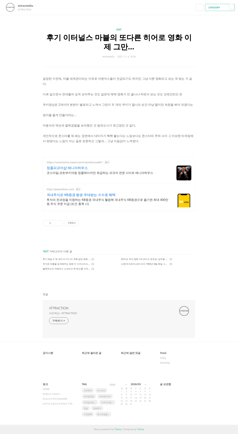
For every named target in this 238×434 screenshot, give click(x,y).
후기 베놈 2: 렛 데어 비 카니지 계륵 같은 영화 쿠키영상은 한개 (66, 259)
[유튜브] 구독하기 (51, 394)
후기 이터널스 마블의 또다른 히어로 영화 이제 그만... (119, 42)
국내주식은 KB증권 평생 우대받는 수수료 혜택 (81, 194)
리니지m (101, 390)
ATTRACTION (58, 308)
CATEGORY (220, 7)
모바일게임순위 (91, 402)
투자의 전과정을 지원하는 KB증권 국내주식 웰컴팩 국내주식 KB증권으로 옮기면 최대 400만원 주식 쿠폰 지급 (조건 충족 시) (107, 202)
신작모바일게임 (108, 402)
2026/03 (136, 384)
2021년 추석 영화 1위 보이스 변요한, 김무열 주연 (144, 259)
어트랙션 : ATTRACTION (63, 313)
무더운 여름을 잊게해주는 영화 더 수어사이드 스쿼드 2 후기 (66, 263)
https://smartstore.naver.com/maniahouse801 (75, 162)
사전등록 (88, 414)
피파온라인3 (105, 396)
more (112, 384)
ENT (118, 29)
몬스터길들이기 (104, 414)
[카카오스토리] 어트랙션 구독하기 (58, 403)
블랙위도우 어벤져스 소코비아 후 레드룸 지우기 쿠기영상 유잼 (66, 268)
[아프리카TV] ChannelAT (55, 398)
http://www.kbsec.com (60, 189)
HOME (46, 389)
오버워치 (88, 390)
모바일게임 (89, 396)
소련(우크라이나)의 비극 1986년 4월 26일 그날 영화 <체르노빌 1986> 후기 (144, 263)
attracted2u (27, 5)
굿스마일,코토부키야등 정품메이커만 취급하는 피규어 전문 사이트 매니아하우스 (100, 173)
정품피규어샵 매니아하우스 (67, 168)
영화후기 (97, 408)
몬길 (86, 408)
